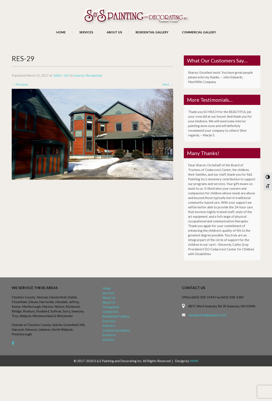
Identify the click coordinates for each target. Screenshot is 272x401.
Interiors (108, 326)
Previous (20, 84)
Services (86, 32)
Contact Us (110, 311)
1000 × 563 (61, 75)
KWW (194, 361)
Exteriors (109, 321)
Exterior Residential (87, 75)
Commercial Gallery (199, 32)
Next (167, 84)
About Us (114, 32)
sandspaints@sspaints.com (207, 315)
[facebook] (13, 343)
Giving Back (110, 307)
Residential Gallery (152, 32)
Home (61, 32)
